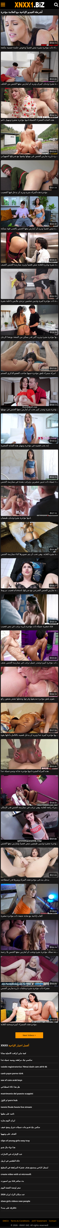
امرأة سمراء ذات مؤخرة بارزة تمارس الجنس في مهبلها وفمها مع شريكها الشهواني (29, 156)
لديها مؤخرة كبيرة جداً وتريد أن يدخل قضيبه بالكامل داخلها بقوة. (29, 735)
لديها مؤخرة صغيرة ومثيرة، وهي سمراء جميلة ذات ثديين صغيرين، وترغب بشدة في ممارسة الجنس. (29, 482)
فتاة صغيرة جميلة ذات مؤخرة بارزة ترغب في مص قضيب (27, 626)
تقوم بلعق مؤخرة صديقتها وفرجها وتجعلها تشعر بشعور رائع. (28, 699)
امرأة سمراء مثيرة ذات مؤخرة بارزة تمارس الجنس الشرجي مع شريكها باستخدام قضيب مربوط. (29, 590)
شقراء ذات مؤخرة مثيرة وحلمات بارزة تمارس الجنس (25, 988)
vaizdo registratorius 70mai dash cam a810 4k (24, 1066)
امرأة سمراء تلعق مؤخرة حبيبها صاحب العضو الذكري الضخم (28, 373)
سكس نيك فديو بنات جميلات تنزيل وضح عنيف (20, 1127)
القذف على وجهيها (8, 1133)
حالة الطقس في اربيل (10, 1160)
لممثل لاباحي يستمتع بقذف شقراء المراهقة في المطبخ (24, 1167)
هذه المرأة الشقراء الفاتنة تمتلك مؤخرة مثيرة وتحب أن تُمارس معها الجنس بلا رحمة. (29, 952)
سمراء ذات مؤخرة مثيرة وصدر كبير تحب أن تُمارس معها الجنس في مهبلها (29, 409)
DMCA (6, 1220)
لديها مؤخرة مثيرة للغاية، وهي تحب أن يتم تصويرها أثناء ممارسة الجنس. (29, 554)
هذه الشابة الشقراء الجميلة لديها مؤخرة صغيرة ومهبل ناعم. (27, 120)
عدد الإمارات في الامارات (11, 1154)
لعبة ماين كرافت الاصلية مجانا (13, 1053)
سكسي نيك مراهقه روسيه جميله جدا (16, 1060)
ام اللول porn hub (9, 1100)
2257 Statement (39, 1220)
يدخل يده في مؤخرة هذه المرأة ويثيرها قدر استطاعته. (25, 880)
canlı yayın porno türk (12, 1073)
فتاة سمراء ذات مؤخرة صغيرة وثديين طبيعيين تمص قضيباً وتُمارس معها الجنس (29, 843)
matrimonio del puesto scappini (17, 1093)
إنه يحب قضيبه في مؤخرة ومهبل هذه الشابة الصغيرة (25, 445)
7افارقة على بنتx (8, 1207)
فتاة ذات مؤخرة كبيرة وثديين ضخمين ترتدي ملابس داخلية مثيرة (29, 301)
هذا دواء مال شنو (8, 1147)
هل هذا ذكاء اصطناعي (10, 1086)
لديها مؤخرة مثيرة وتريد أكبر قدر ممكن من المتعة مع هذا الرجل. (29, 337)
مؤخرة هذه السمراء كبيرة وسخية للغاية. (19, 1024)
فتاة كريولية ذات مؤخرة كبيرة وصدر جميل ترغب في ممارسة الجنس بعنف (29, 663)
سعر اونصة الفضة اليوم (11, 1187)
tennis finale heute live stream (16, 1107)
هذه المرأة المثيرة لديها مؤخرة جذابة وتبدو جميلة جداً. (25, 771)
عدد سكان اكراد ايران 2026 (13, 1194)
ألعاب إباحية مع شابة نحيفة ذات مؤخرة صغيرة (21, 916)
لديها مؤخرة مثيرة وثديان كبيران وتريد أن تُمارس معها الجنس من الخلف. (29, 84)
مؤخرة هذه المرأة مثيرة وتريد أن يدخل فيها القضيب (24, 192)
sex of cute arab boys (11, 1080)
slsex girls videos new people (15, 1201)
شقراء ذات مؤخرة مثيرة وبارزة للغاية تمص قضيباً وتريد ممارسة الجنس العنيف (29, 265)
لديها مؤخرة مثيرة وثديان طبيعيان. (16, 518)
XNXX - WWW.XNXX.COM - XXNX (30, 5)
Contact (52, 1220)
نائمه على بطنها (7, 1113)
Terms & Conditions (20, 1220)
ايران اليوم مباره (8, 1120)
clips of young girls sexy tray (15, 1140)
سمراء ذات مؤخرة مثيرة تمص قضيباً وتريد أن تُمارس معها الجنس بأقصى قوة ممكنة (29, 228)
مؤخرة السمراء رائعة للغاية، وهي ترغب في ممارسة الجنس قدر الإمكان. (29, 807)
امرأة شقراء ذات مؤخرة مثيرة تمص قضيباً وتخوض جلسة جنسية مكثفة (29, 47)
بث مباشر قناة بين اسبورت (12, 1181)
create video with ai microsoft (16, 1174)
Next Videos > (29, 1035)
